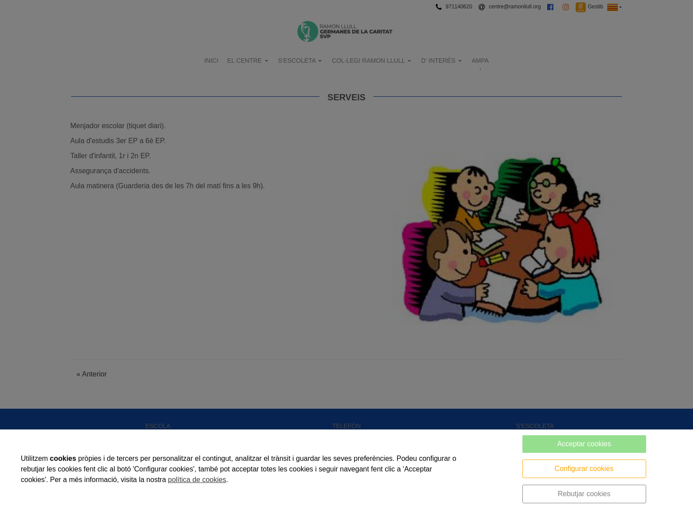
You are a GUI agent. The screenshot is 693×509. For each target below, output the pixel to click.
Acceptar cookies (584, 444)
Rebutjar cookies (584, 494)
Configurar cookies (584, 468)
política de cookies (197, 479)
